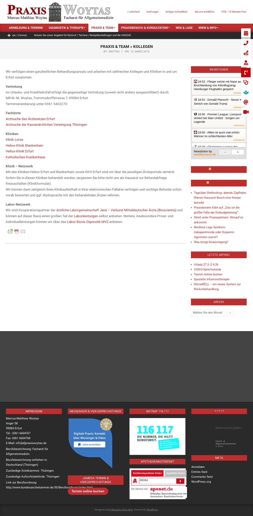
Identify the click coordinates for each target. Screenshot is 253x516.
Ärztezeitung (220, 183)
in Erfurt (226, 443)
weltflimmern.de (205, 154)
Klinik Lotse (14, 140)
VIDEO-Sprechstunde (207, 269)
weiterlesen (239, 93)
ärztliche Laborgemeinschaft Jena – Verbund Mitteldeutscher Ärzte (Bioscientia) (116, 210)
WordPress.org (201, 481)
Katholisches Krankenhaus (25, 157)
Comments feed (201, 477)
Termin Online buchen (208, 274)
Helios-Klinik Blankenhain (24, 145)
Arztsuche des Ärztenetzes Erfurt (30, 119)
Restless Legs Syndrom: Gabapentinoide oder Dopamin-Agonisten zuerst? (214, 232)
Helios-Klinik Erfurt (20, 151)
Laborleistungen (86, 216)
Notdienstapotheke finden (147, 473)
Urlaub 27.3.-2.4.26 (206, 264)
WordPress (152, 509)
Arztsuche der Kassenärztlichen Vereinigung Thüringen (46, 125)
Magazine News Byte (122, 509)
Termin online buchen (88, 491)
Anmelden (198, 467)
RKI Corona (220, 169)
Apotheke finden (175, 473)
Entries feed (199, 472)
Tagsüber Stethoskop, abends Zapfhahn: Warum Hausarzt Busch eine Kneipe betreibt (220, 197)
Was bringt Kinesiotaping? (211, 242)
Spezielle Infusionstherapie (211, 279)
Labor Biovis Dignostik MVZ (88, 222)
